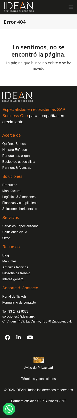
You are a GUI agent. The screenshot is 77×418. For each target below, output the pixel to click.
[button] (71, 7)
